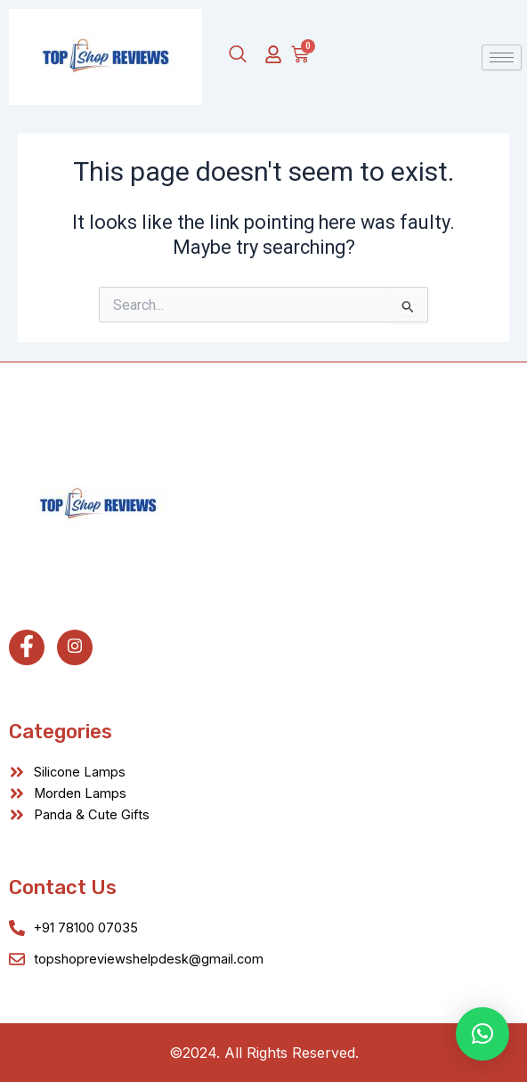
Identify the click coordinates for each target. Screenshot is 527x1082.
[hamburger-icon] (502, 57)
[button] (482, 1034)
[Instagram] (75, 647)
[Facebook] (27, 647)
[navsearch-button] (237, 55)
